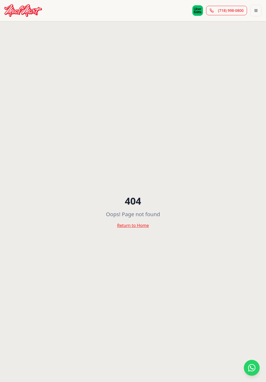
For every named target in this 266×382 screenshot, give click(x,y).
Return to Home (133, 225)
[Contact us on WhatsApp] (252, 368)
